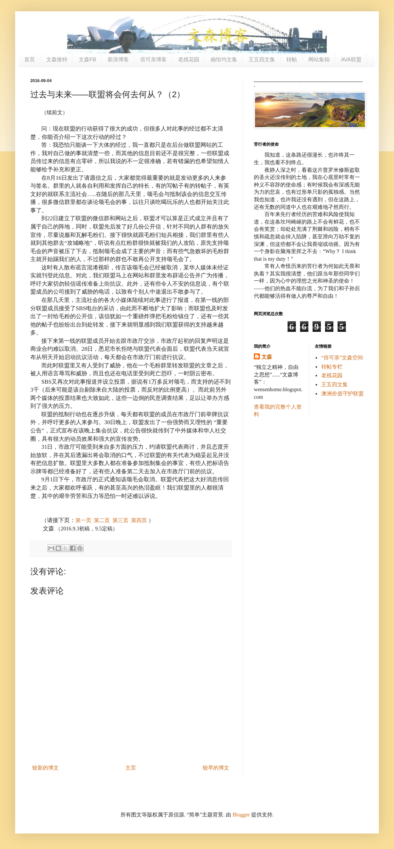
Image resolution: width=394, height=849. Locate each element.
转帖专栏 (331, 367)
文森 (266, 357)
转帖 (291, 59)
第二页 (102, 520)
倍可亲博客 (153, 59)
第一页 (83, 520)
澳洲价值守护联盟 (342, 394)
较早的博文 (216, 768)
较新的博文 (45, 768)
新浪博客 (118, 59)
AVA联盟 (351, 59)
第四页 (139, 520)
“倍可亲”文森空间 (342, 358)
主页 (130, 768)
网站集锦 (319, 59)
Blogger (241, 815)
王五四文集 (262, 59)
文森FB (87, 59)
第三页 (120, 520)
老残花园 (188, 59)
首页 (29, 59)
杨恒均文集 (224, 59)
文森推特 (56, 59)
